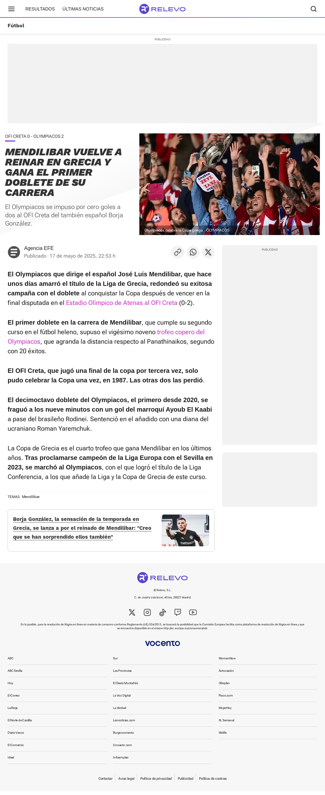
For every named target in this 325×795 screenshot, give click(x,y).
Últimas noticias (83, 9)
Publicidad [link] (185, 782)
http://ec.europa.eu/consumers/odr (185, 632)
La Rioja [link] (12, 711)
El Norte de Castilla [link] (20, 724)
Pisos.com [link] (226, 699)
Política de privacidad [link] (156, 782)
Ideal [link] (11, 761)
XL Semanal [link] (226, 724)
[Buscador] (313, 9)
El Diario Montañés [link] (125, 687)
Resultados (40, 9)
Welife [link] (223, 736)
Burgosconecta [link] (123, 736)
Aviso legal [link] (126, 782)
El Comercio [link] (16, 749)
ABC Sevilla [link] (15, 674)
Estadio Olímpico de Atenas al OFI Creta (121, 303)
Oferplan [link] (224, 687)
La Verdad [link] (119, 711)
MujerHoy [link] (225, 711)
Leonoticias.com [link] (124, 724)
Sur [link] (115, 662)
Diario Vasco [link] (16, 736)
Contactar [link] (105, 782)
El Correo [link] (14, 699)
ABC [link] (10, 662)
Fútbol (16, 26)
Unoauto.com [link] (122, 749)
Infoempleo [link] (121, 761)
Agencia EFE (39, 248)
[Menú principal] (11, 9)
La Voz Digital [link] (121, 699)
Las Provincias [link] (122, 674)
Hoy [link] (10, 687)
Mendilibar (31, 497)
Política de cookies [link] (213, 782)
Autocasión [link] (226, 674)
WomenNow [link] (227, 662)
